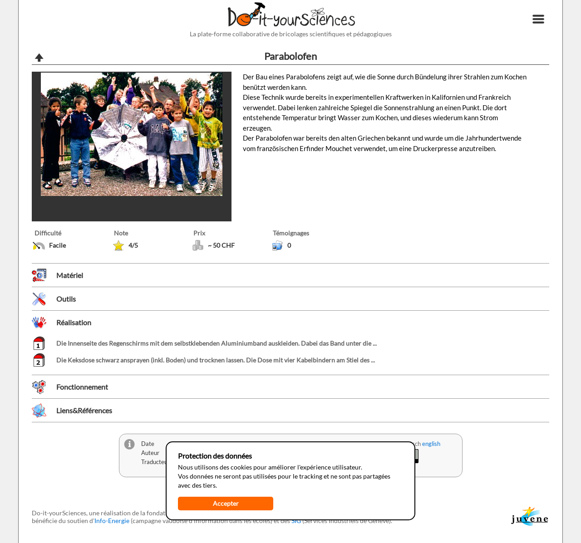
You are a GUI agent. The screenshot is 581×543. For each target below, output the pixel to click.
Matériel (69, 275)
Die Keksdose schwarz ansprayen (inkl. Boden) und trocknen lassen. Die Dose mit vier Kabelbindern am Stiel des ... (215, 360)
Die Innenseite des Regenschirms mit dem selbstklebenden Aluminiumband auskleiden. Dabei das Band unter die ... (216, 343)
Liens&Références (84, 410)
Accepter (226, 503)
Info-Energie (111, 520)
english (431, 443)
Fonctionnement (82, 386)
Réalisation (73, 322)
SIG (296, 520)
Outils (66, 298)
